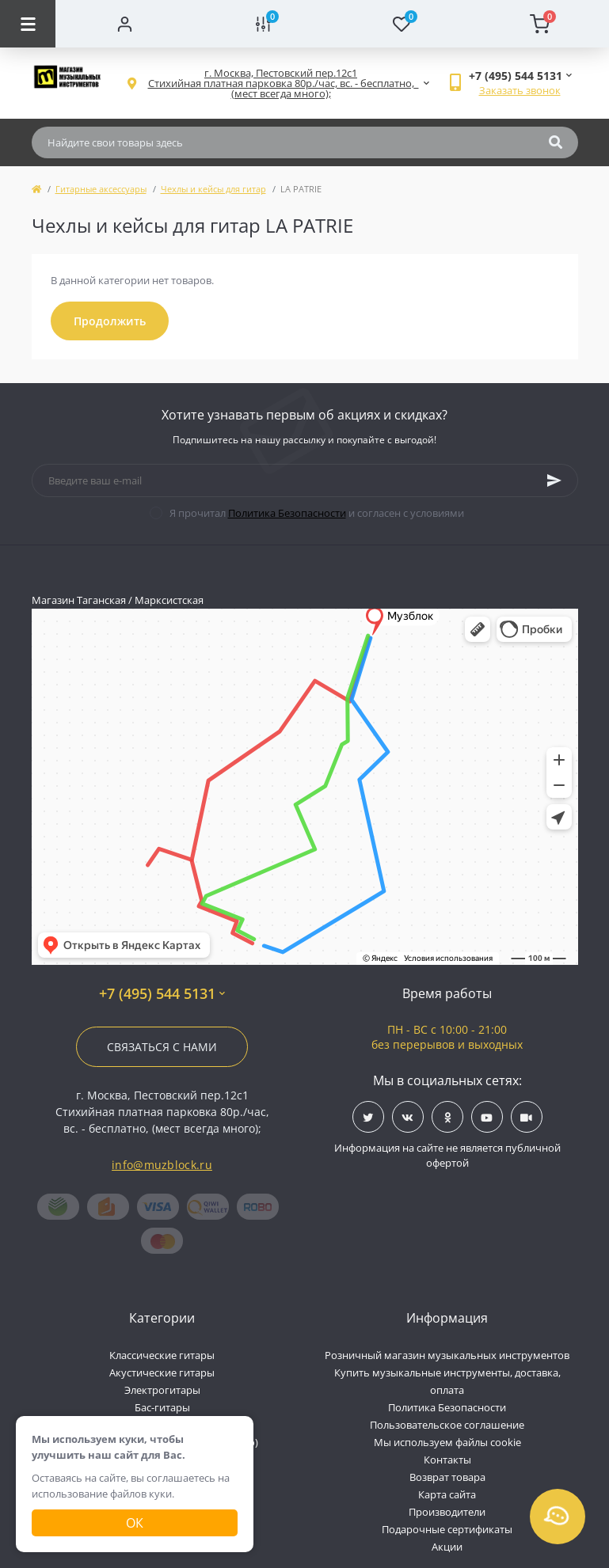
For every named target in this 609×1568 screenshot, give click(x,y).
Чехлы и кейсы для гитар (213, 189)
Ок (134, 1523)
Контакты (447, 1459)
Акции (447, 1547)
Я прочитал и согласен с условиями (316, 513)
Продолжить (110, 320)
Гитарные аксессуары (101, 189)
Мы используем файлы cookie (447, 1442)
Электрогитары (162, 1390)
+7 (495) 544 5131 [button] (162, 994)
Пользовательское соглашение (447, 1425)
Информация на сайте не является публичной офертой (447, 1156)
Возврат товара (447, 1477)
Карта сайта (447, 1494)
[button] (281, 83)
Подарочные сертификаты (447, 1529)
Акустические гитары (162, 1372)
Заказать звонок (520, 90)
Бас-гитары (162, 1407)
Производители (447, 1512)
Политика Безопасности (287, 513)
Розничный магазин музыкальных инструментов (447, 1355)
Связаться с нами (162, 1046)
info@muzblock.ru (162, 1164)
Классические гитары (162, 1355)
